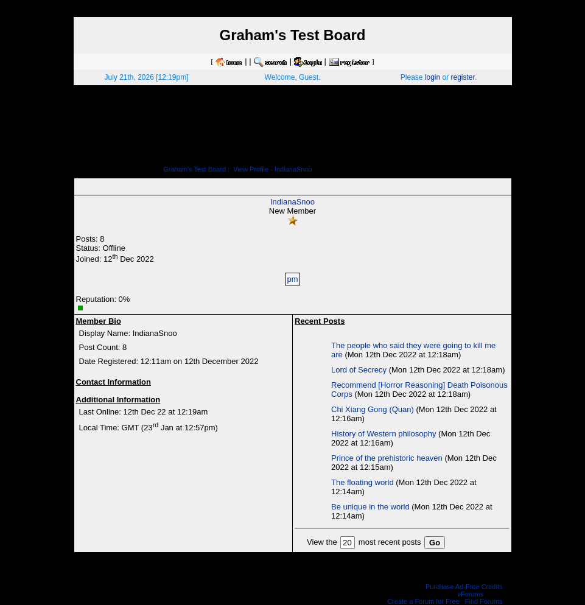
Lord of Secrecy (359, 369)
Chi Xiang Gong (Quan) (372, 409)
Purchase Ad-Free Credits (464, 586)
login (432, 77)
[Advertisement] (292, 129)
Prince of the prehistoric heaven (387, 458)
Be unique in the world (370, 506)
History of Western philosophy (383, 433)
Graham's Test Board (194, 169)
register (463, 77)
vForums (471, 594)
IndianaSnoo (292, 201)
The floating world (362, 482)
